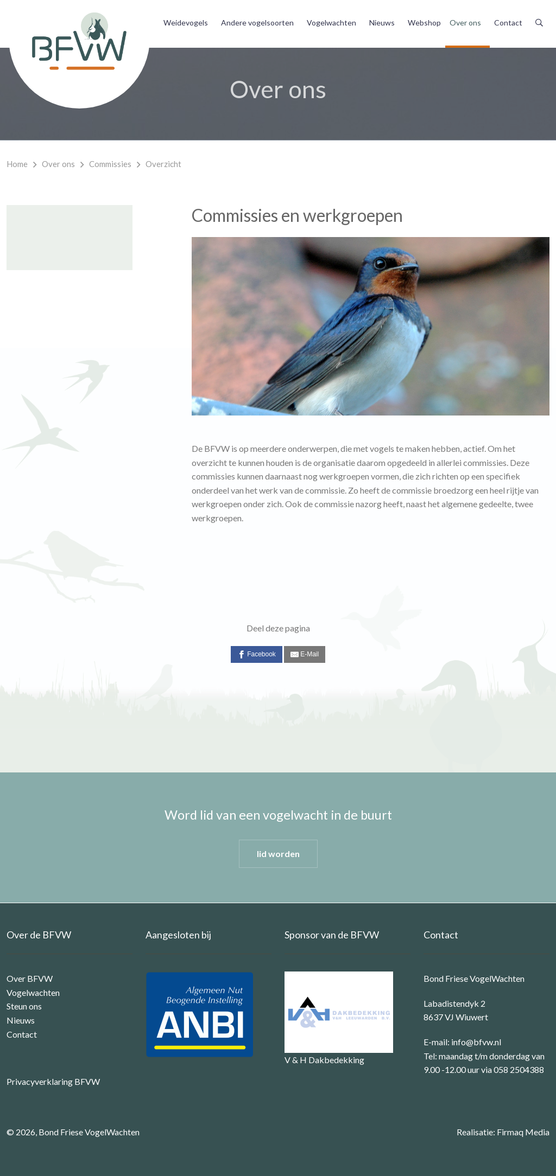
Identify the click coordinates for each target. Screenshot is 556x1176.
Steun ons (24, 1006)
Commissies (110, 164)
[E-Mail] (304, 654)
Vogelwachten (331, 22)
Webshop (424, 22)
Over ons (465, 22)
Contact (508, 22)
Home (17, 164)
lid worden (278, 853)
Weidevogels (185, 22)
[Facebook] (256, 654)
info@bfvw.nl (476, 1042)
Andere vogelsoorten (257, 22)
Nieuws (382, 22)
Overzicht (163, 164)
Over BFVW (30, 978)
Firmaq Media (523, 1132)
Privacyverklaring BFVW (53, 1081)
